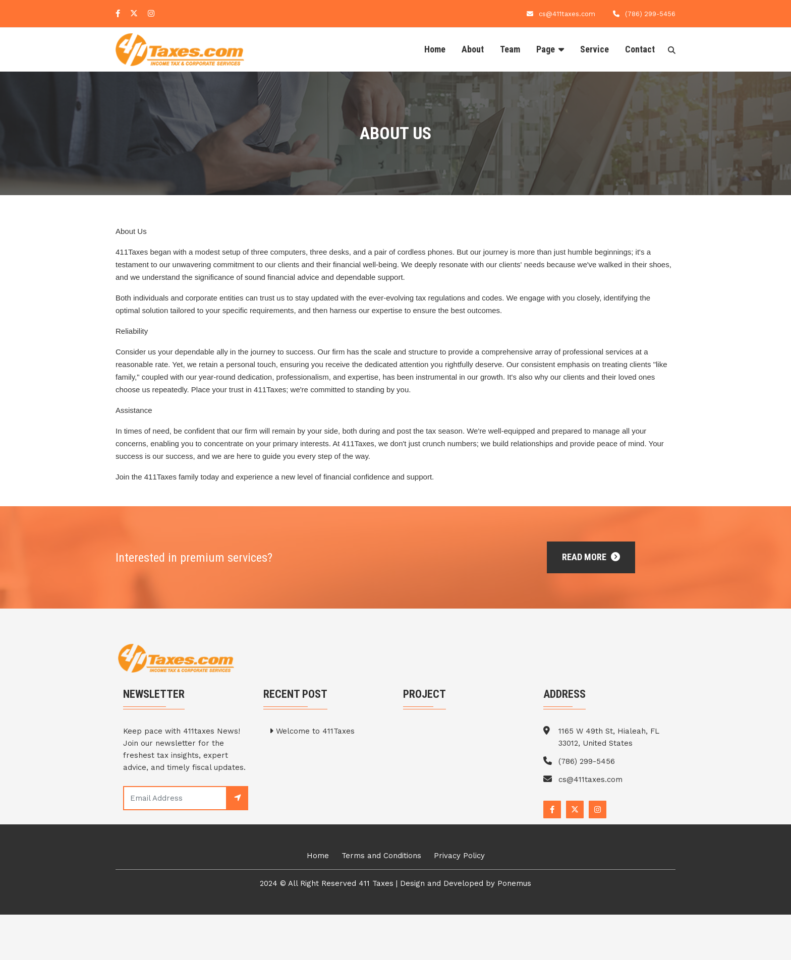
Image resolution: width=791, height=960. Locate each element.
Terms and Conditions (381, 855)
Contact (640, 49)
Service (594, 49)
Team (510, 49)
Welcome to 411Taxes (312, 731)
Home (434, 49)
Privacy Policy (459, 855)
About (473, 49)
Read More (591, 557)
